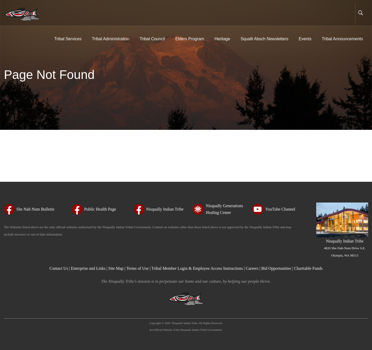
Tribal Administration (110, 39)
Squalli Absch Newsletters (264, 39)
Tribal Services (67, 39)
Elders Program (189, 39)
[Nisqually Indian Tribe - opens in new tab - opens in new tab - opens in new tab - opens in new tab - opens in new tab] (159, 209)
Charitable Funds (308, 268)
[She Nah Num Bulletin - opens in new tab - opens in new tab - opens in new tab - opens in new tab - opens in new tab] (29, 209)
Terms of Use (137, 268)
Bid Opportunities (276, 268)
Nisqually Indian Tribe (345, 248)
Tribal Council (152, 39)
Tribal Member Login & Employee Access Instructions (197, 268)
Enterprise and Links (88, 268)
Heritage (222, 39)
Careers (252, 268)
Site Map (115, 268)
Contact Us (59, 268)
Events (305, 39)
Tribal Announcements (342, 39)
